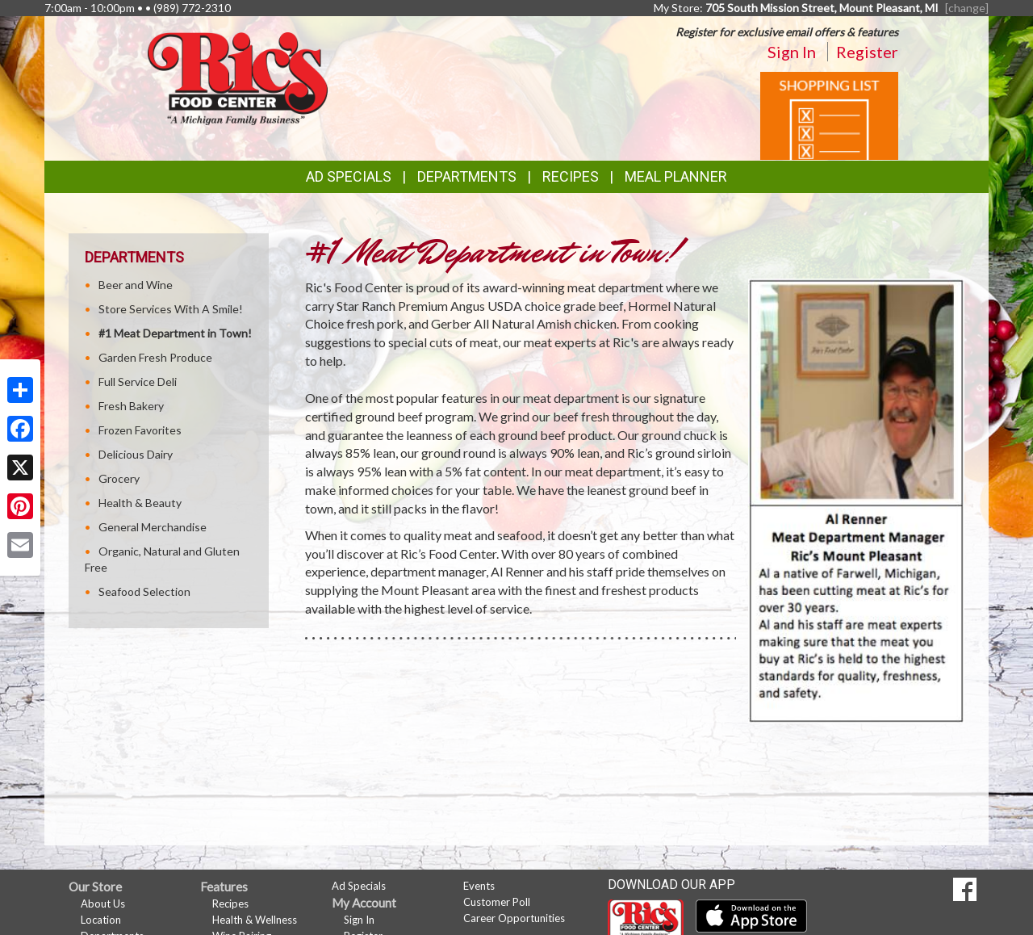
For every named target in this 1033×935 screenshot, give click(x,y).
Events (479, 885)
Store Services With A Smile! (170, 309)
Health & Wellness (254, 919)
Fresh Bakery (131, 406)
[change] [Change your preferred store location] (967, 8)
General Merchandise (152, 527)
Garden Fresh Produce (155, 357)
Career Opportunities (514, 918)
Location (101, 919)
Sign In (791, 51)
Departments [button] (466, 176)
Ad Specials (348, 176)
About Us (103, 903)
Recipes (570, 176)
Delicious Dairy (135, 454)
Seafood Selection (144, 591)
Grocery (119, 478)
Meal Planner (676, 176)
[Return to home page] (238, 77)
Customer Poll (496, 901)
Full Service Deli (137, 381)
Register (867, 51)
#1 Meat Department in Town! (175, 333)
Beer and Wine (135, 284)
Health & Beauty (140, 502)
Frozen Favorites (140, 430)
